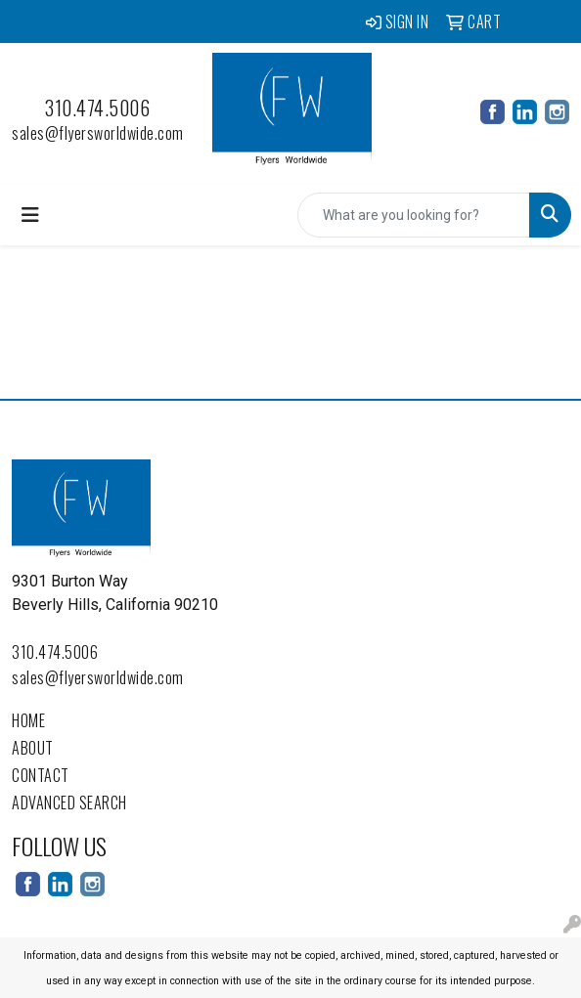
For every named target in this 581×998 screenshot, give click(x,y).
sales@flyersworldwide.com (98, 133)
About (33, 747)
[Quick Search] (413, 215)
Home (28, 720)
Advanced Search (69, 802)
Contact (40, 775)
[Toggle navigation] (30, 215)
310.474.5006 (97, 107)
